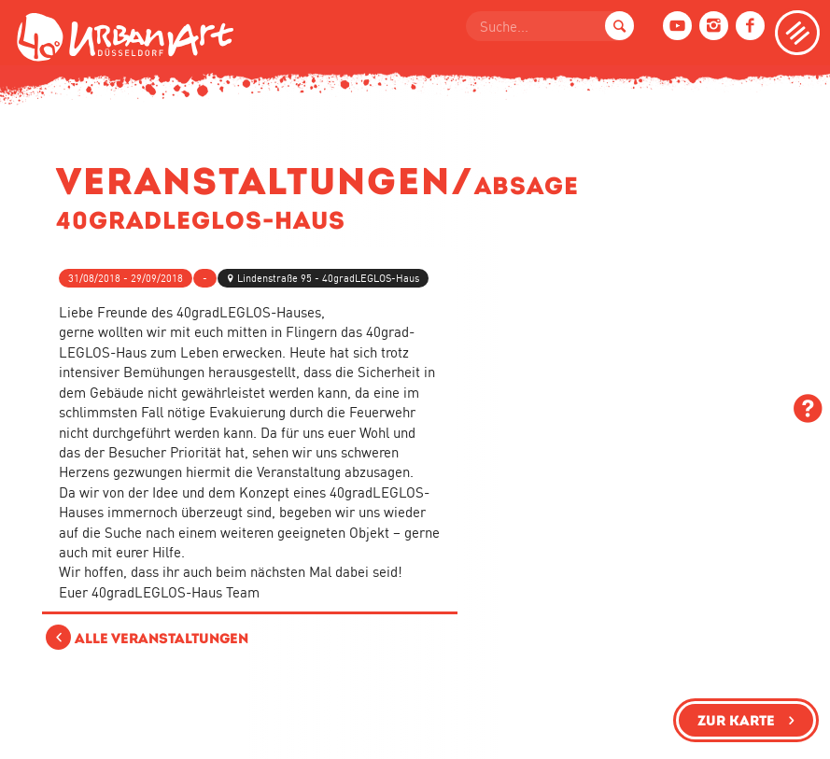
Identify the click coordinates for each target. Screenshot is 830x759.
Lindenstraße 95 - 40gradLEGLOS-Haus (328, 278)
